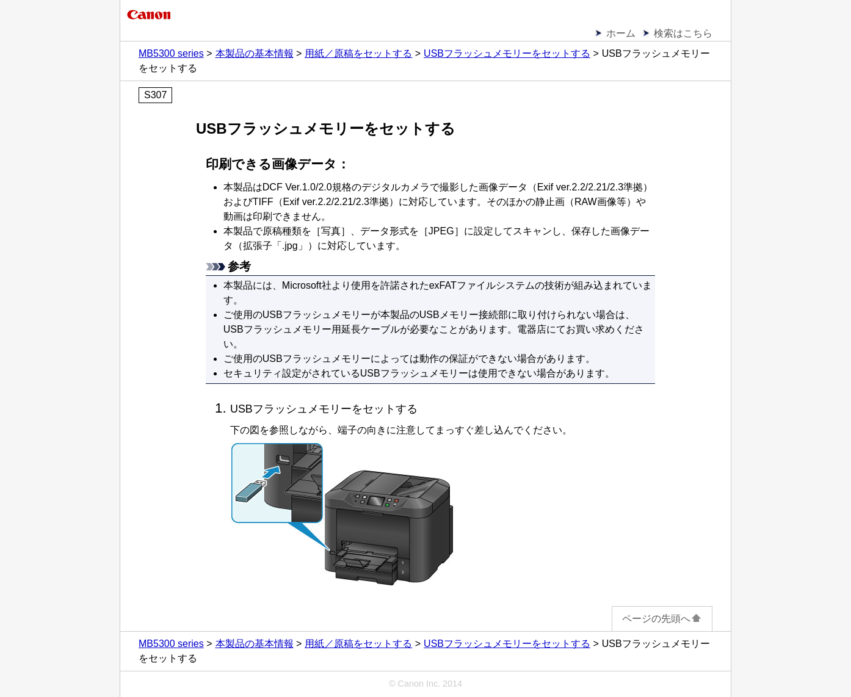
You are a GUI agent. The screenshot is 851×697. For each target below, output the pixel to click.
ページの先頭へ (662, 618)
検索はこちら (683, 33)
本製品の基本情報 (254, 53)
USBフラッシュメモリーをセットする (507, 53)
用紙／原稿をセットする (358, 53)
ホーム (621, 33)
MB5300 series (171, 53)
